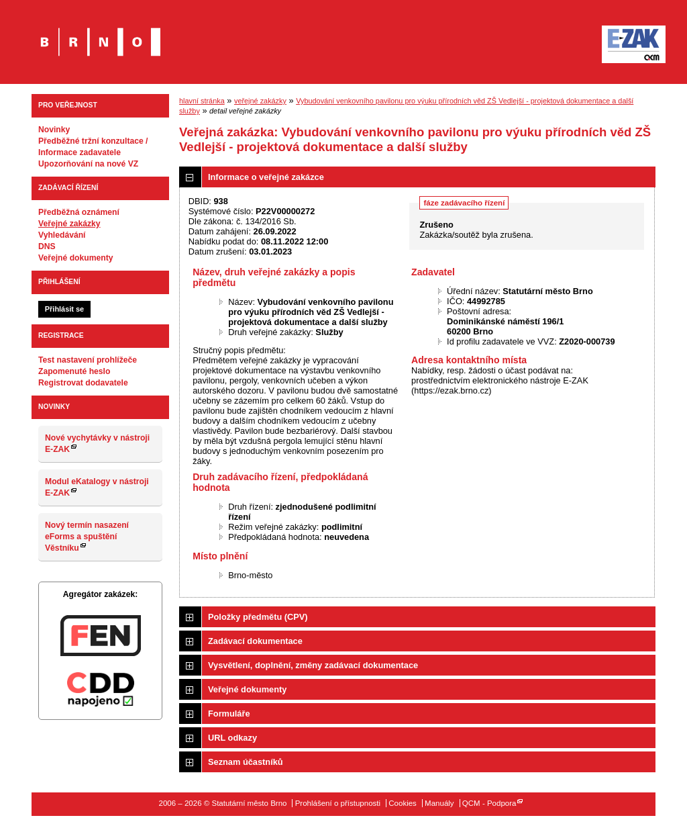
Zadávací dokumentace (255, 641)
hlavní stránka (202, 101)
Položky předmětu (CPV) (258, 617)
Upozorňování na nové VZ (88, 164)
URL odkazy (232, 738)
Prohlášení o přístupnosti (337, 803)
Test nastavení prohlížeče (87, 360)
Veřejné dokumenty (75, 258)
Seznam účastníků (245, 762)
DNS (47, 246)
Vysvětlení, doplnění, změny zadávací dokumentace (313, 665)
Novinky (54, 129)
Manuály (439, 803)
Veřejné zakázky (69, 223)
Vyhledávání (62, 235)
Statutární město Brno (100, 32)
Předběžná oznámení (78, 212)
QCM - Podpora (489, 803)
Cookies (402, 803)
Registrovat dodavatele (83, 382)
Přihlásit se (64, 309)
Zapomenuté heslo (74, 371)
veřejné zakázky (260, 101)
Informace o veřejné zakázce (266, 177)
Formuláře (229, 713)
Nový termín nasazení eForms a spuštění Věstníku (87, 536)
